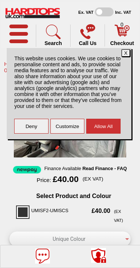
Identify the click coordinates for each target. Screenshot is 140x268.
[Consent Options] (98, 255)
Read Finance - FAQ (105, 168)
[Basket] (122, 35)
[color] (70, 239)
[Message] (42, 256)
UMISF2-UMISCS (49, 210)
